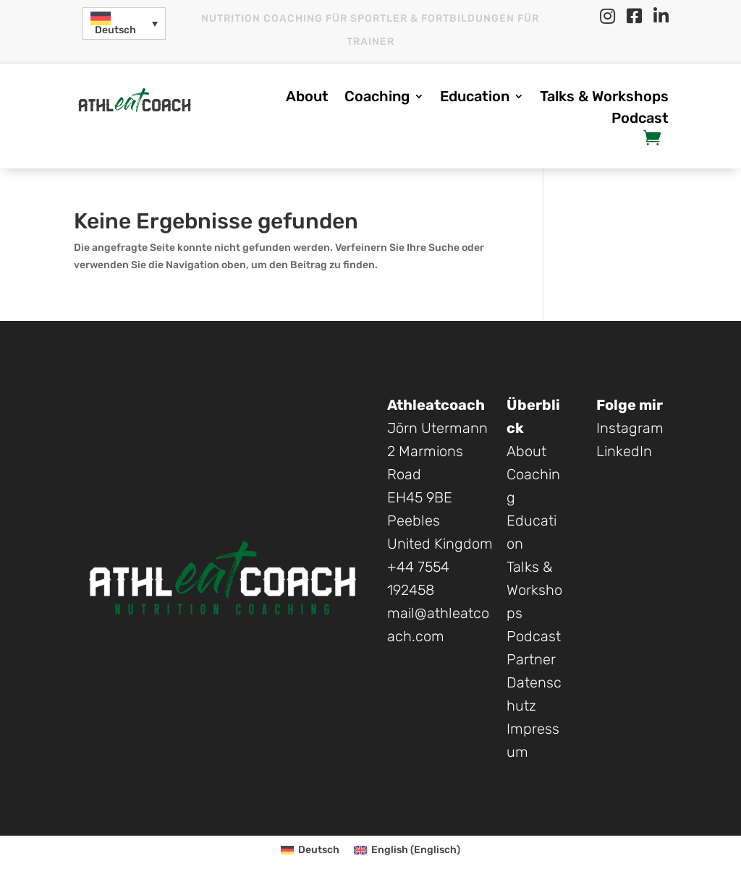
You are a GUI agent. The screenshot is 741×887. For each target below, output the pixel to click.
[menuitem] (124, 23)
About (307, 98)
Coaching (377, 98)
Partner (531, 659)
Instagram (630, 428)
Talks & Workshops (604, 98)
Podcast (640, 120)
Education (474, 98)
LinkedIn (624, 451)
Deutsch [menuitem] (115, 30)
